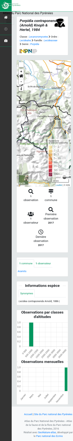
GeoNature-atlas (47, 432)
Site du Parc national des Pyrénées (53, 414)
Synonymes (26, 293)
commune (26, 263)
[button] (21, 76)
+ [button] (21, 71)
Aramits (22, 271)
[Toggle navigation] (8, 21)
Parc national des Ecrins (49, 436)
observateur (43, 263)
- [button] (21, 81)
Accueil (28, 414)
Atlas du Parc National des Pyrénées (28, 13)
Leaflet (59, 185)
